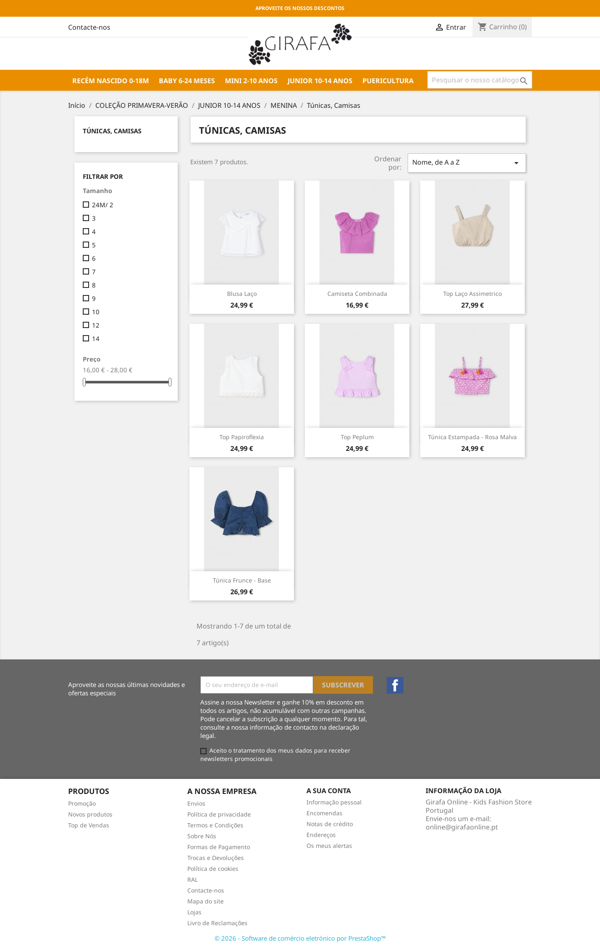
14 (96, 338)
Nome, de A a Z (466, 163)
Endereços (321, 835)
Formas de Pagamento (218, 847)
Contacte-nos (205, 890)
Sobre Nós (201, 836)
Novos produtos (90, 814)
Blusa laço (242, 294)
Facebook (395, 685)
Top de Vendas (88, 825)
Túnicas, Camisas (112, 131)
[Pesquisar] (479, 80)
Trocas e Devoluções (215, 858)
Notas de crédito (329, 824)
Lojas (194, 912)
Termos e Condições (215, 825)
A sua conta (328, 790)
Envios (196, 803)
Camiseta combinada (357, 294)
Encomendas (324, 813)
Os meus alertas (329, 846)
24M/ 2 (102, 205)
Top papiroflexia (242, 437)
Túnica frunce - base (242, 580)
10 (96, 312)
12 (96, 325)
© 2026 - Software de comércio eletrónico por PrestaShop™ (300, 938)
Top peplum (357, 437)
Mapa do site (205, 901)
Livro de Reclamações (217, 923)
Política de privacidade (219, 814)
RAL (192, 879)
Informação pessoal (334, 802)
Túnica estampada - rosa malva (472, 437)
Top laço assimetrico (472, 294)
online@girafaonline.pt (462, 827)
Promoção (82, 803)
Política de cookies (212, 869)
